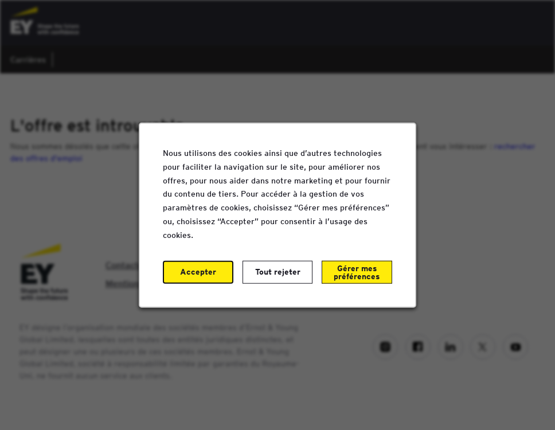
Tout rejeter (277, 271)
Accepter (198, 271)
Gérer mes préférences (357, 271)
